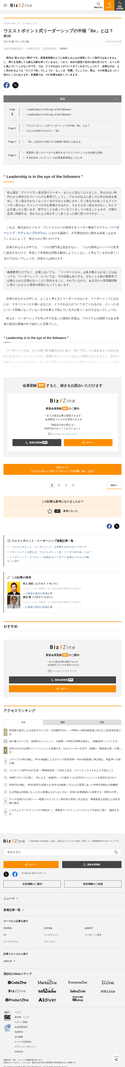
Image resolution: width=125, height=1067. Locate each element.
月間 (102, 722)
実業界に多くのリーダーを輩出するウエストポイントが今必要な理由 (64, 152)
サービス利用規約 (23, 1042)
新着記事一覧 (14, 910)
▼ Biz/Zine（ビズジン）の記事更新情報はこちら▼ (54, 157)
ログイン (87, 442)
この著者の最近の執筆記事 (37, 593)
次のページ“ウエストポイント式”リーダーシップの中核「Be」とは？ (62, 469)
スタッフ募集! (21, 1022)
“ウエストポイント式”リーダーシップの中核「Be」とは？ (58, 125)
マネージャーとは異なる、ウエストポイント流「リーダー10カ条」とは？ (50, 552)
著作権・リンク (22, 1017)
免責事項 (19, 1032)
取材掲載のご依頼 (93, 884)
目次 (89, 99)
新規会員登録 (36, 442)
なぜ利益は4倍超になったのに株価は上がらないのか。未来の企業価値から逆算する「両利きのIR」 (64, 792)
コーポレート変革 (93, 935)
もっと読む (13, 560)
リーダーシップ (33, 49)
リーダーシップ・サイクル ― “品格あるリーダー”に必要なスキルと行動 (49, 557)
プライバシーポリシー (25, 1047)
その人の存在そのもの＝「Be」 (43, 130)
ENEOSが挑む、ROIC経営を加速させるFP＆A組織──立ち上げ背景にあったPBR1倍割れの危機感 (63, 784)
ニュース (11, 899)
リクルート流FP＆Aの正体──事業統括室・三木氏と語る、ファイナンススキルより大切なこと (61, 770)
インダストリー (51, 935)
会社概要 (19, 1037)
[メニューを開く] (5, 5)
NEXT (115, 485)
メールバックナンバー (62, 434)
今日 (23, 722)
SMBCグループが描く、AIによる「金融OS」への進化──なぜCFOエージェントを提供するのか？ (63, 777)
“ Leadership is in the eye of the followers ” (49, 109)
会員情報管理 (21, 1027)
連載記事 (10, 961)
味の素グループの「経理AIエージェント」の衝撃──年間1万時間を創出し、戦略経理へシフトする (63, 741)
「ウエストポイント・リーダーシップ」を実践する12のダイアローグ (48, 546)
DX (5, 935)
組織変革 (89, 928)
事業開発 (63, 49)
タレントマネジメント (14, 49)
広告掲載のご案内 (32, 884)
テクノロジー (50, 941)
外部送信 (19, 1051)
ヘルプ (18, 1012)
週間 (62, 722)
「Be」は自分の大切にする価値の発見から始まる (53, 141)
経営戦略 (48, 928)
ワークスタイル (49, 49)
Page (12, 128)
